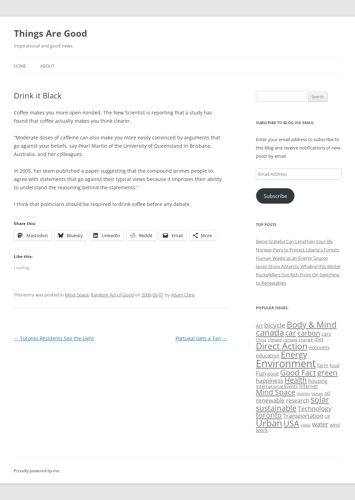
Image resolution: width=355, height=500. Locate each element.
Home (20, 66)
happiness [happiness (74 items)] (269, 381)
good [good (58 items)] (273, 373)
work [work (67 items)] (262, 430)
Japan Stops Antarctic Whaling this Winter (298, 266)
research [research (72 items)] (297, 400)
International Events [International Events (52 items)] (277, 386)
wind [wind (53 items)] (335, 425)
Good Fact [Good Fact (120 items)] (298, 373)
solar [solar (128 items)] (320, 399)
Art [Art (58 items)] (259, 325)
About (47, 66)
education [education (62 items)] (267, 355)
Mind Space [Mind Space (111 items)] (275, 392)
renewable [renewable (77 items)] (270, 400)
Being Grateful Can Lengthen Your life (294, 241)
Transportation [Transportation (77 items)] (303, 416)
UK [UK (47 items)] (327, 416)
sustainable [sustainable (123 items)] (276, 408)
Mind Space (77, 295)
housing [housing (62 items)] (317, 380)
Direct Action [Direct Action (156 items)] (282, 346)
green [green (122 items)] (327, 372)
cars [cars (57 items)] (326, 333)
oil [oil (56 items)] (327, 393)
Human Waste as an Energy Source (292, 258)
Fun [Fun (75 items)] (261, 373)
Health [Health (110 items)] (296, 380)
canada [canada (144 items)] (270, 332)
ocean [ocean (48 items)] (317, 393)
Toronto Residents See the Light (54, 338)
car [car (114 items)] (290, 333)
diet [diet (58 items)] (318, 339)
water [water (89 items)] (320, 424)
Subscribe (275, 195)
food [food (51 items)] (334, 365)
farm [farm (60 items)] (322, 365)
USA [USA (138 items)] (291, 423)
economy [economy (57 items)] (319, 347)
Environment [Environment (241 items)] (286, 363)
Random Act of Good (112, 295)
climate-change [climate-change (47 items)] (298, 339)
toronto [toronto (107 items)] (269, 415)
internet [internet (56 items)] (308, 386)
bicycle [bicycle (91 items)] (274, 325)
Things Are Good (50, 33)
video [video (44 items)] (306, 425)
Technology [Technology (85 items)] (314, 408)
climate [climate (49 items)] (275, 340)
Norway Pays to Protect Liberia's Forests (297, 250)
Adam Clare (182, 295)
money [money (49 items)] (303, 393)
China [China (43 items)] (261, 339)
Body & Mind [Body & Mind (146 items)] (312, 324)
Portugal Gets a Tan (201, 338)
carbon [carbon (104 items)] (308, 333)
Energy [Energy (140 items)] (294, 354)
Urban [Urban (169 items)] (269, 423)
